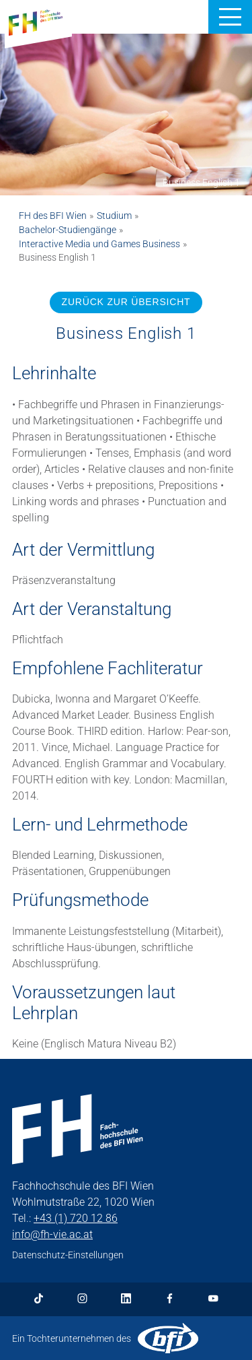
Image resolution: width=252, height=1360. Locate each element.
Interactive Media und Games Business (99, 243)
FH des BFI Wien (53, 215)
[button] (230, 17)
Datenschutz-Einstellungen (68, 1255)
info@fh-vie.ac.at (52, 1234)
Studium (114, 215)
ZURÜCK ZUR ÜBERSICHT (126, 301)
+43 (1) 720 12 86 (76, 1218)
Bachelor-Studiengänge (67, 229)
